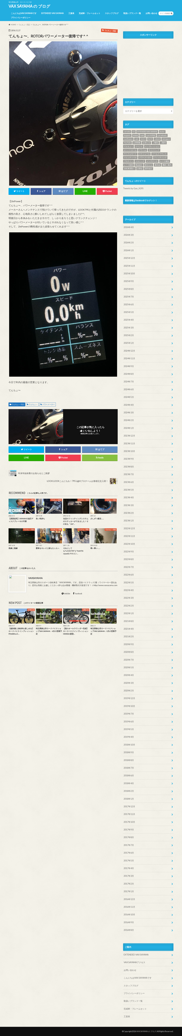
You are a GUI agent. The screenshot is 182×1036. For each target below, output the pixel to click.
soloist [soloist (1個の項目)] (157, 139)
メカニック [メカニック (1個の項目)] (139, 161)
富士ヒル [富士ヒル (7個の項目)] (148, 165)
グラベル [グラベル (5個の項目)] (142, 150)
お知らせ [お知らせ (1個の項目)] (146, 143)
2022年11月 (129, 536)
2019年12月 (129, 698)
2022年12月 (129, 528)
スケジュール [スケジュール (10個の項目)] (144, 154)
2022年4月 (129, 590)
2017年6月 (129, 852)
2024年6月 (129, 389)
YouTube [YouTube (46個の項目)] (127, 143)
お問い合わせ (151, 13)
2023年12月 (129, 435)
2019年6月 (129, 721)
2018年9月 (129, 752)
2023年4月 (129, 497)
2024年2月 (129, 420)
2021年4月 (129, 628)
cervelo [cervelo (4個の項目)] (127, 131)
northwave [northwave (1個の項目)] (128, 139)
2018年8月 (129, 760)
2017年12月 (129, 806)
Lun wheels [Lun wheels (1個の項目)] (162, 135)
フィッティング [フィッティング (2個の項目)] (160, 157)
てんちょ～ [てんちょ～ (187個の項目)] (128, 146)
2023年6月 (129, 482)
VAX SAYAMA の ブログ (29, 6)
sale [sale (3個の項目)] (136, 139)
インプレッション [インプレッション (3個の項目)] (152, 146)
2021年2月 (129, 636)
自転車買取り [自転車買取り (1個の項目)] (129, 168)
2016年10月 (129, 914)
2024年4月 (129, 405)
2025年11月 (129, 266)
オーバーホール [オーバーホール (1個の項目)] (130, 150)
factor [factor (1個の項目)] (162, 131)
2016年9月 (129, 922)
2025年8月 (129, 289)
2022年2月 (129, 605)
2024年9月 (129, 366)
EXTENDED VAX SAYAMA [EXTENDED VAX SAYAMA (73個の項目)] (147, 131)
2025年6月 (129, 304)
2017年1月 (129, 891)
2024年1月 (129, 428)
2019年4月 (129, 737)
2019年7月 (129, 713)
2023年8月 (129, 466)
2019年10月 (129, 706)
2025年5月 (129, 312)
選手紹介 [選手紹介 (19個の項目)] (148, 168)
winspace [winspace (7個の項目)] (166, 139)
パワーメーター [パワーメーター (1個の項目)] (145, 157)
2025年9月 (129, 281)
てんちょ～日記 (18, 404)
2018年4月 (129, 783)
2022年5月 (129, 582)
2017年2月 (129, 883)
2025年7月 (129, 296)
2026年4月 (129, 227)
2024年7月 (129, 381)
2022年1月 (129, 613)
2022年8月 (129, 559)
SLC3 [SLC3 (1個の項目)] (150, 139)
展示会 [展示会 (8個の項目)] (157, 165)
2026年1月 (129, 250)
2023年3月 (129, 505)
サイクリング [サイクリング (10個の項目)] (154, 150)
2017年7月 (129, 845)
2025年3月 (129, 327)
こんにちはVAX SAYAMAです (24, 13)
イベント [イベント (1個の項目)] (139, 146)
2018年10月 (129, 744)
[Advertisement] (148, 68)
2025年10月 (129, 273)
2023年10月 (129, 451)
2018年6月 (129, 775)
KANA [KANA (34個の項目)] (135, 135)
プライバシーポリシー (20, 17)
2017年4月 (129, 868)
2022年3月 (129, 598)
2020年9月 (129, 644)
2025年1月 (129, 343)
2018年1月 (129, 798)
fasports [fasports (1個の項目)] (127, 135)
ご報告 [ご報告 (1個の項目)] (155, 143)
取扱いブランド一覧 (132, 13)
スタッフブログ (112, 13)
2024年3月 (129, 412)
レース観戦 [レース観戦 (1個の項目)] (128, 165)
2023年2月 (129, 513)
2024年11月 (129, 358)
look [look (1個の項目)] (142, 135)
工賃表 (71, 13)
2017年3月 (129, 876)
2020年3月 (129, 683)
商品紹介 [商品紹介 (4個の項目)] (139, 165)
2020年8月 (129, 652)
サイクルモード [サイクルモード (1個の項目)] (130, 154)
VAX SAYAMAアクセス (134, 962)
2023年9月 (129, 459)
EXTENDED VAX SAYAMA (52, 13)
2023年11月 (129, 443)
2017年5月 (129, 860)
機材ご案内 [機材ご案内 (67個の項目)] (167, 165)
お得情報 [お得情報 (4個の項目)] (136, 143)
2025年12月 (129, 258)
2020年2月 (129, 690)
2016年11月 (129, 907)
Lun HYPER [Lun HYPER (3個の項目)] (150, 135)
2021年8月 (129, 621)
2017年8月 (129, 837)
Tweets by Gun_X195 (133, 188)
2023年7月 (129, 474)
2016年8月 (129, 930)
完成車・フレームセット (89, 13)
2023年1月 (129, 520)
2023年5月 (129, 489)
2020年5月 (129, 667)
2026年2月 (129, 242)
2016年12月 (129, 899)
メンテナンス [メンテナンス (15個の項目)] (152, 161)
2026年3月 (129, 235)
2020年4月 (129, 675)
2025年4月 (129, 319)
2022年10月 (129, 544)
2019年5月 (129, 729)
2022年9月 (129, 551)
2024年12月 (129, 350)
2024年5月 (129, 397)
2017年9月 (129, 829)
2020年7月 (129, 659)
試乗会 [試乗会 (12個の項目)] (140, 168)
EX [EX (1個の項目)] (134, 131)
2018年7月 (129, 768)
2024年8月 (129, 374)
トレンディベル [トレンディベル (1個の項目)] (130, 157)
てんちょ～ (33, 404)
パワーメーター (48, 404)
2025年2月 (129, 335)
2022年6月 (129, 574)
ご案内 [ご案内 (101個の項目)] (163, 143)
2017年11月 (129, 814)
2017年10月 (129, 822)
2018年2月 (129, 791)
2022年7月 (129, 567)
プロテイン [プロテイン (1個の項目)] (128, 161)
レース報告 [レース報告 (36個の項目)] (164, 161)
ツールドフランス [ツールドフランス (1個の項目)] (159, 154)
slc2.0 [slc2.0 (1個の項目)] (143, 139)
